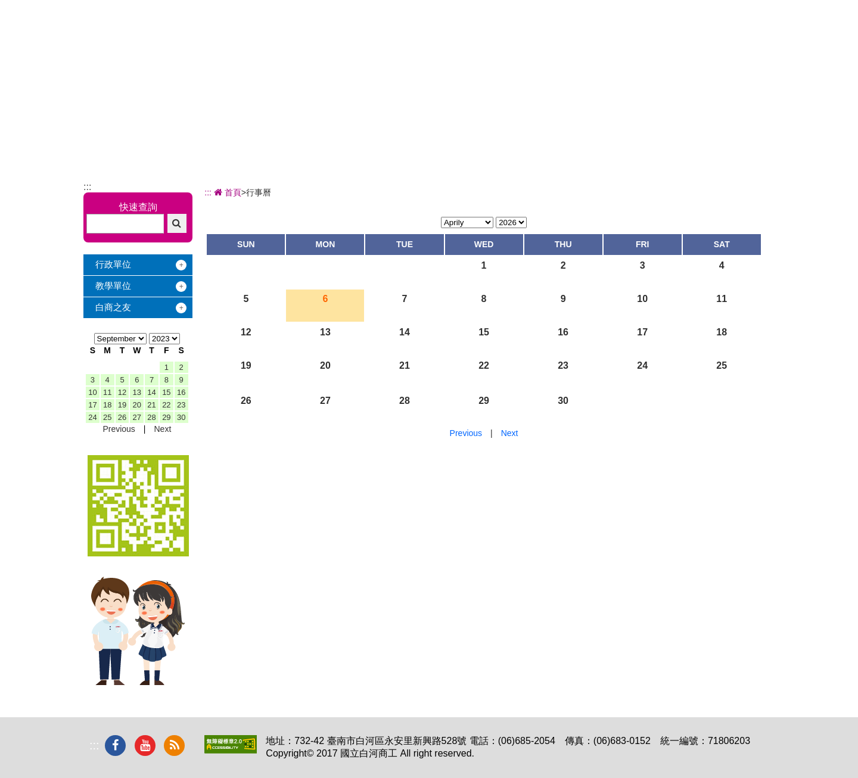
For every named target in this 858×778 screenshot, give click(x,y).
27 (137, 417)
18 (107, 404)
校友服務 (609, 42)
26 (122, 417)
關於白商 (344, 42)
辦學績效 (410, 42)
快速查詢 (138, 207)
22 (166, 404)
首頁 (226, 192)
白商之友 (113, 307)
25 (107, 417)
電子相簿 (675, 42)
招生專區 (477, 42)
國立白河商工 (167, 33)
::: (87, 187)
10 (92, 392)
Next (162, 429)
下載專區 (741, 42)
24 (92, 417)
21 (151, 404)
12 (122, 392)
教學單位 (113, 286)
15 (166, 392)
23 (181, 404)
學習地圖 (543, 42)
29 (166, 417)
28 (151, 417)
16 (181, 392)
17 (92, 404)
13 (137, 392)
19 (122, 404)
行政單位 (113, 264)
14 (151, 392)
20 (137, 404)
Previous (118, 429)
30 (181, 417)
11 (107, 392)
